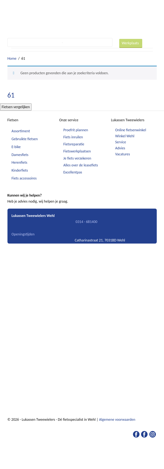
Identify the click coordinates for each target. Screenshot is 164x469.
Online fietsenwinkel (130, 130)
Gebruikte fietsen (25, 139)
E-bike (16, 147)
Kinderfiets (20, 170)
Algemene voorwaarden (117, 419)
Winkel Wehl (124, 136)
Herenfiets (19, 162)
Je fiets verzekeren (77, 158)
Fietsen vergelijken (16, 107)
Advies (120, 148)
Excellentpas (72, 172)
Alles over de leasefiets (80, 165)
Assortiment (21, 131)
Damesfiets (20, 154)
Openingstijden (23, 234)
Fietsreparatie (73, 144)
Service (120, 142)
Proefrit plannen (75, 130)
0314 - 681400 (86, 221)
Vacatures (122, 154)
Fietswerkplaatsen (77, 151)
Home (12, 58)
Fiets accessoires (24, 178)
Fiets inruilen (73, 137)
